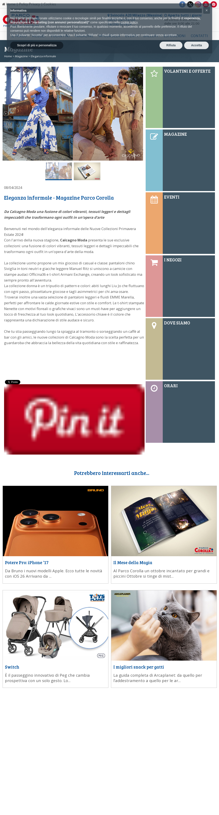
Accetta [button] (196, 45)
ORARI (171, 386)
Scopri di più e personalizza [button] (36, 45)
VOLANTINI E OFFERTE (187, 71)
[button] (206, 10)
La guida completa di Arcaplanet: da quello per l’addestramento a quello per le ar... (157, 677)
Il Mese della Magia (132, 562)
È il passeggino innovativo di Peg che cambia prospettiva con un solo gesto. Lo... (47, 677)
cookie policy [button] (129, 22)
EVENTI (171, 197)
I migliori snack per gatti (138, 667)
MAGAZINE (175, 134)
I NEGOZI (173, 260)
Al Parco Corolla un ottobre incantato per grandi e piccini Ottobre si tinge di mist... (161, 573)
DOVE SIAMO (177, 323)
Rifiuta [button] (171, 45)
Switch (12, 667)
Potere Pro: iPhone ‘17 (27, 562)
